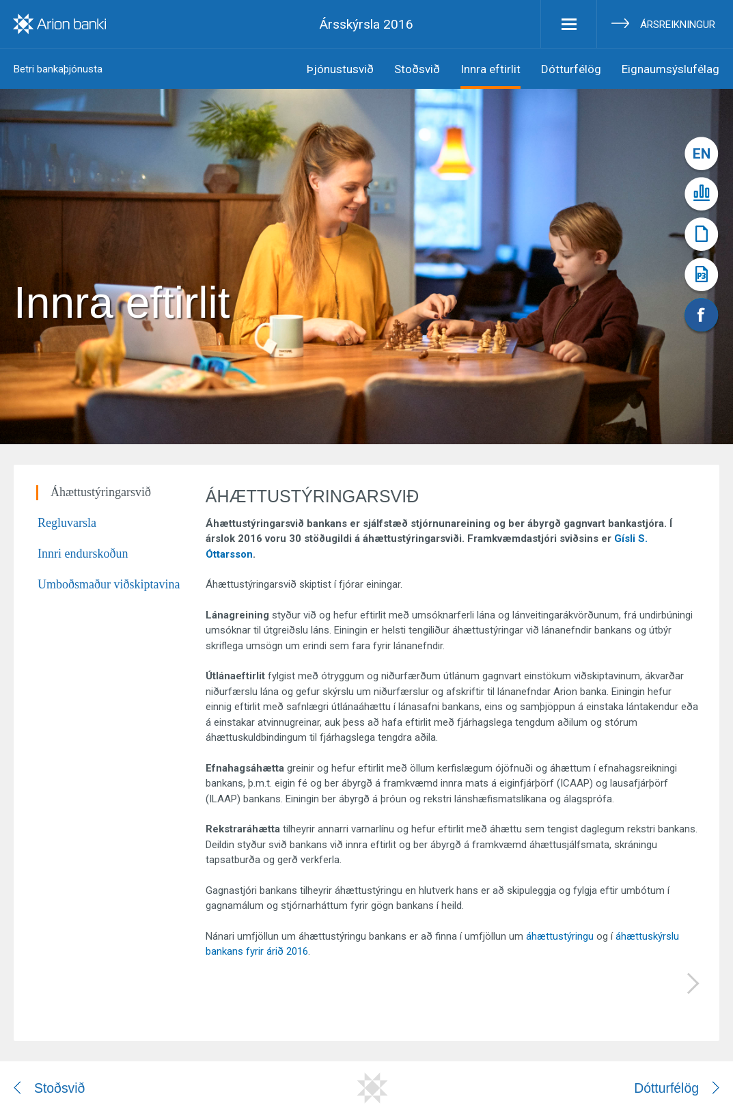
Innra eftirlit (490, 69)
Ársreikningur (677, 24)
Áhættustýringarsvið (101, 492)
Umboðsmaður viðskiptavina (109, 584)
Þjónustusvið (340, 69)
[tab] (121, 500)
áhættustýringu (560, 936)
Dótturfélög (571, 69)
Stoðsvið (417, 69)
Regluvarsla (67, 523)
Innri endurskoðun (83, 553)
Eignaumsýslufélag (670, 69)
